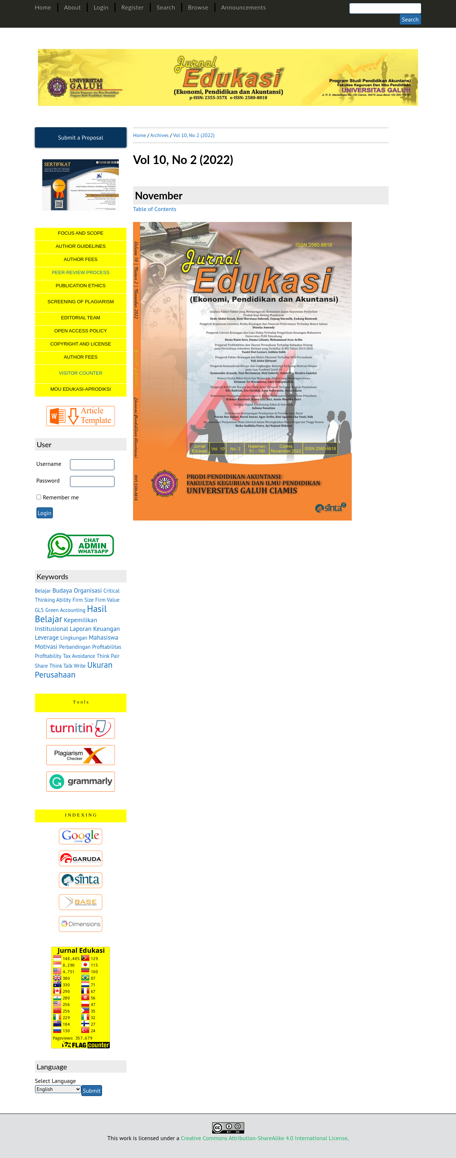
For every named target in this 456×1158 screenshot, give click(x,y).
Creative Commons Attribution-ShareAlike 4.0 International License (264, 1138)
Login (101, 7)
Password (48, 480)
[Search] (385, 8)
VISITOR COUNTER (80, 373)
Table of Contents (154, 209)
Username (49, 463)
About (72, 7)
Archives (159, 135)
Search (166, 7)
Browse (198, 7)
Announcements (243, 7)
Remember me (61, 497)
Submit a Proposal (80, 137)
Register (132, 7)
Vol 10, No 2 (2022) (194, 135)
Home (43, 7)
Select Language (55, 1080)
